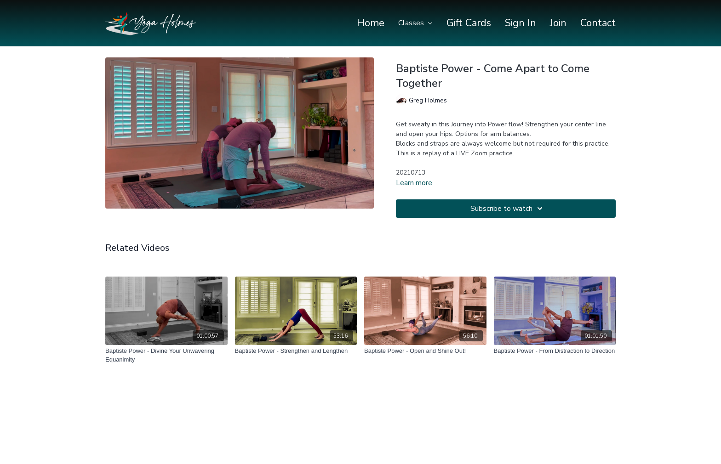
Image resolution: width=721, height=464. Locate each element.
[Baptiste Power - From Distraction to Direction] (555, 351)
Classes (415, 23)
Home (370, 23)
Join (558, 23)
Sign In (520, 23)
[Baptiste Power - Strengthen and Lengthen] (296, 351)
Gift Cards (468, 23)
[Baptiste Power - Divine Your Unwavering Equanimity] (166, 355)
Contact (598, 23)
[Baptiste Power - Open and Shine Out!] (425, 351)
